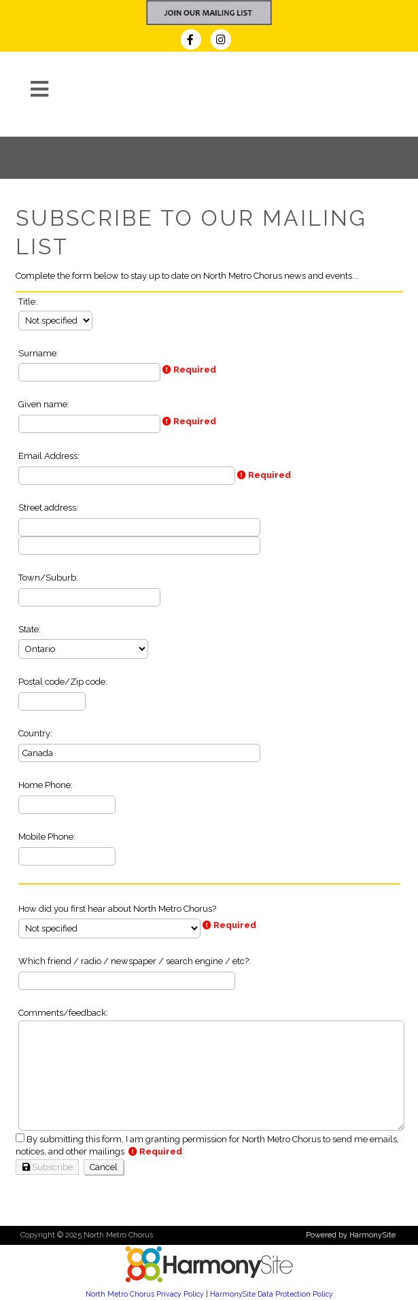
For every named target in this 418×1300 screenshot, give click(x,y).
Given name (42, 404)
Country (34, 733)
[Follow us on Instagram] (224, 41)
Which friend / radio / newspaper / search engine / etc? (133, 961)
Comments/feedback (62, 1013)
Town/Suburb (47, 577)
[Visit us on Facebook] (195, 41)
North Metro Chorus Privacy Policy (145, 1294)
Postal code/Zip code (61, 682)
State (28, 629)
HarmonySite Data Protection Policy (271, 1294)
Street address (47, 507)
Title (26, 301)
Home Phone (44, 785)
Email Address (47, 456)
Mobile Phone (45, 837)
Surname (37, 353)
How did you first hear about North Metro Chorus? (117, 909)
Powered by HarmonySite (351, 1235)
